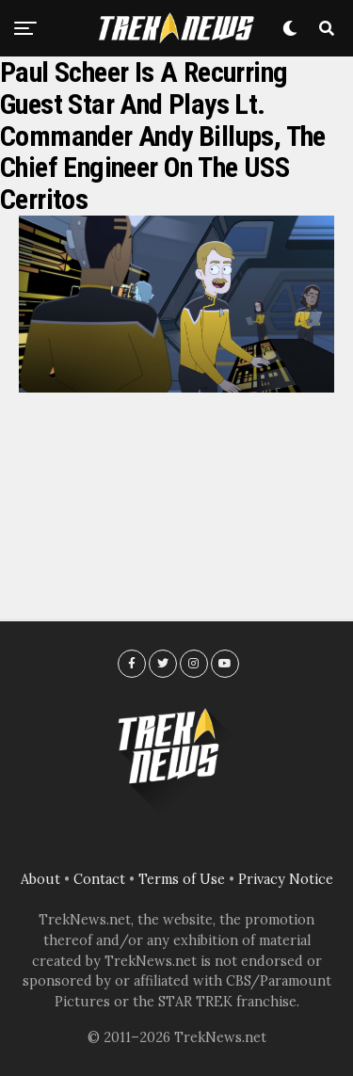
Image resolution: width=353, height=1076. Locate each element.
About (40, 879)
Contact (99, 879)
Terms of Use (181, 879)
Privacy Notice (285, 879)
